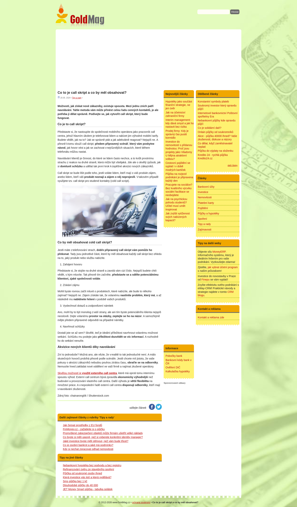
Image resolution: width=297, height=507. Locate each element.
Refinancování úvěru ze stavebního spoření (88, 469)
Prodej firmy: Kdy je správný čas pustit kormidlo (177, 134)
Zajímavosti (204, 229)
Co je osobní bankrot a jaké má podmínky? (88, 445)
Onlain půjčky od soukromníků (215, 132)
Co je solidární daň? (209, 127)
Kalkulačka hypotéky (178, 371)
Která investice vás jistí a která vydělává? (87, 477)
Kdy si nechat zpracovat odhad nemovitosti (88, 449)
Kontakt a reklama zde (211, 317)
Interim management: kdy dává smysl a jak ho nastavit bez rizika (180, 123)
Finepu (205, 279)
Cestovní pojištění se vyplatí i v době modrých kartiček (178, 166)
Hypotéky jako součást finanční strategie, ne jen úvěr (179, 105)
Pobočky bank (174, 355)
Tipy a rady (76, 98)
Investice (203, 192)
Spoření (202, 218)
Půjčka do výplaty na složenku (215, 150)
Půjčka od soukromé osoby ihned (82, 473)
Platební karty (206, 202)
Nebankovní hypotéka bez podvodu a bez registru (92, 465)
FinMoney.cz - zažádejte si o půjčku (84, 429)
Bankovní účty (206, 186)
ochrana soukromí (141, 502)
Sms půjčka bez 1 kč (75, 481)
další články (233, 165)
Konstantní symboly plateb (213, 101)
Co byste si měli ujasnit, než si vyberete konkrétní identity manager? (103, 437)
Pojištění (203, 208)
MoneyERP (219, 251)
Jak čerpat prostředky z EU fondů (82, 425)
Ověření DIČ (173, 367)
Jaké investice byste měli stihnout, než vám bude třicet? (95, 441)
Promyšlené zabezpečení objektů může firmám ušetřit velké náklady (103, 433)
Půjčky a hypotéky (208, 213)
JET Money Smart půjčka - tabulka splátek (88, 489)
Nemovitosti (205, 197)
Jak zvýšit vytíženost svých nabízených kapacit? (178, 217)
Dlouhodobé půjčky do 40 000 (80, 485)
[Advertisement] (148, 59)
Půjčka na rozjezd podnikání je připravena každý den (179, 177)
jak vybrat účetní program (223, 267)
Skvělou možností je (87, 373)
